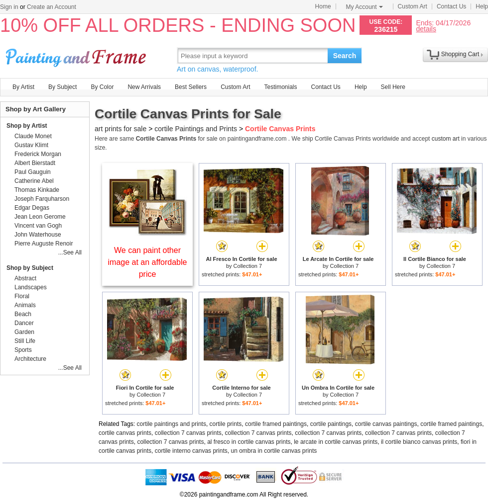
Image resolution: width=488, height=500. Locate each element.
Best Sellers (191, 86)
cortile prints (226, 423)
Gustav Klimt (31, 145)
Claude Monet (33, 136)
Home (323, 6)
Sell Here (393, 86)
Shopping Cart (460, 54)
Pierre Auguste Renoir (43, 243)
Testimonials (280, 86)
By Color (102, 86)
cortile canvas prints (125, 432)
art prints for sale (120, 129)
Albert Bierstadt (34, 163)
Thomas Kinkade (36, 189)
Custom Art (412, 6)
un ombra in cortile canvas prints (274, 450)
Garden (24, 332)
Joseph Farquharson (41, 198)
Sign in (9, 6)
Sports (23, 349)
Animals (25, 305)
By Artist (23, 86)
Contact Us (451, 6)
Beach (22, 314)
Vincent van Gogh (38, 225)
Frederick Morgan (37, 154)
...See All (70, 252)
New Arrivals (144, 86)
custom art (446, 138)
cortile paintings (331, 423)
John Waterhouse (37, 234)
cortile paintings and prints (171, 423)
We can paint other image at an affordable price (147, 262)
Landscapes (30, 287)
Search (345, 56)
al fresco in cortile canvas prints (248, 441)
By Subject (62, 86)
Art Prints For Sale (77, 55)
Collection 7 (248, 266)
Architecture (30, 358)
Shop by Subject (29, 267)
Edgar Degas (31, 207)
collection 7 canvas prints (188, 432)
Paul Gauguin (32, 171)
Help (482, 6)
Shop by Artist (26, 125)
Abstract (25, 278)
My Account (364, 6)
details (426, 28)
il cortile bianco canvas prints (419, 441)
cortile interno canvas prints (191, 450)
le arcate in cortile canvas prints (335, 441)
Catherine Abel (34, 180)
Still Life (24, 340)
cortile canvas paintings (386, 423)
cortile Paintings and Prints (195, 129)
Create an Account (51, 6)
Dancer (24, 323)
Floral (21, 296)
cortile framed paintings (276, 423)
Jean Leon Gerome (40, 216)
